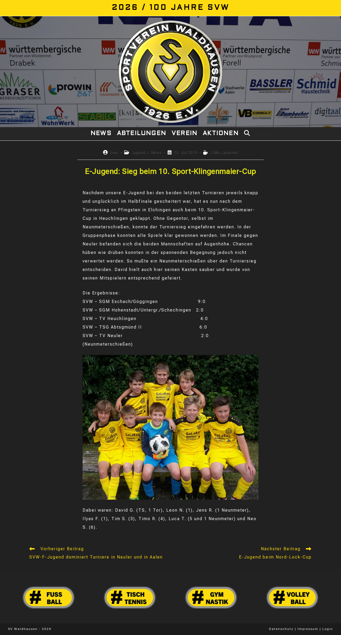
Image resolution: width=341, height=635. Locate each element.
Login (327, 629)
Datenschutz (281, 629)
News (156, 153)
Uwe (114, 153)
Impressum (308, 629)
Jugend (138, 153)
